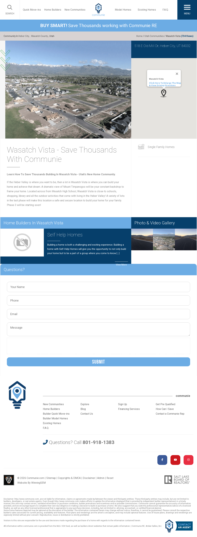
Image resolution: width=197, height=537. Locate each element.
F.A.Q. (165, 9)
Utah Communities (154, 36)
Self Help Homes (65, 235)
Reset (110, 478)
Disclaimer (89, 478)
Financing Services (129, 409)
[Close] (177, 74)
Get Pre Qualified (165, 404)
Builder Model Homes (55, 418)
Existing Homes (147, 9)
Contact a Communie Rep (170, 413)
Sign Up (122, 404)
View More (121, 264)
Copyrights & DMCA (69, 478)
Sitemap (51, 478)
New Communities (74, 9)
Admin (100, 478)
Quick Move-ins (32, 9)
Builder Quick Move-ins (56, 413)
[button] (163, 93)
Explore (85, 404)
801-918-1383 (98, 442)
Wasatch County (39, 36)
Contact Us (87, 413)
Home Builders (52, 9)
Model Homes (123, 9)
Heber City (23, 36)
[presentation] (33, 346)
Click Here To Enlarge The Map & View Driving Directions (165, 84)
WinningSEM (38, 482)
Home (139, 36)
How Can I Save (165, 409)
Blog (83, 409)
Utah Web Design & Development (9, 480)
